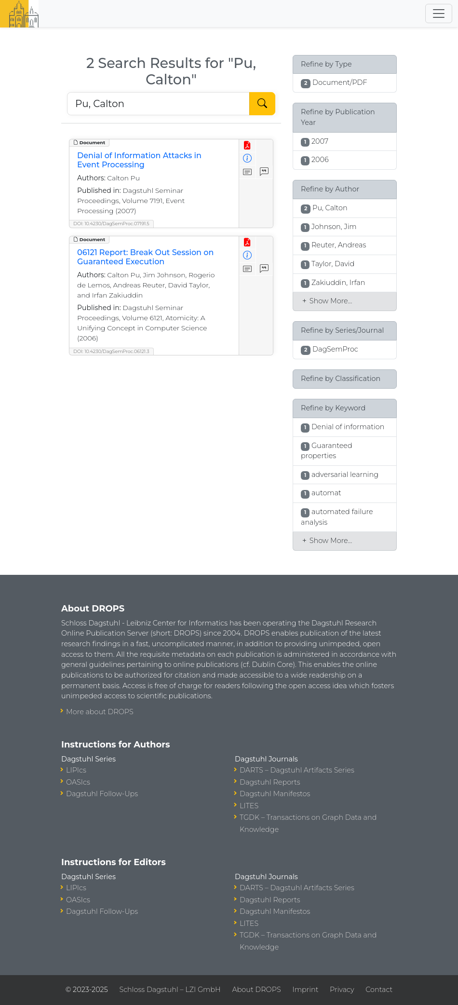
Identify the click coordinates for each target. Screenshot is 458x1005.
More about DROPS (100, 711)
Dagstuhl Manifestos (275, 793)
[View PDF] (247, 145)
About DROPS (256, 989)
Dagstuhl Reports (270, 782)
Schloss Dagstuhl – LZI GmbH (169, 989)
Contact (378, 989)
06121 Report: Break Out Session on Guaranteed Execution (145, 257)
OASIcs (78, 782)
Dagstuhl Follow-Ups (102, 793)
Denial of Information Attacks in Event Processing (139, 160)
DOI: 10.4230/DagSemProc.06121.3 (111, 351)
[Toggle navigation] (438, 13)
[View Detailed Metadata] (247, 158)
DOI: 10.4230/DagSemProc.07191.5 (111, 223)
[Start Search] (262, 103)
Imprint (305, 989)
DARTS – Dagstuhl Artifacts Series (297, 770)
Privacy (342, 989)
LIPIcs (76, 770)
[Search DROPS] (158, 103)
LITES (249, 805)
